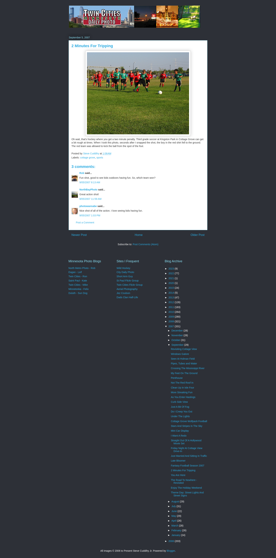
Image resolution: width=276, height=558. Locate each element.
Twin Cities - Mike (78, 284)
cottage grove (87, 157)
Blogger (171, 550)
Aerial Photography (127, 289)
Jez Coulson (123, 293)
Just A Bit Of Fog (180, 406)
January (176, 535)
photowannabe (88, 206)
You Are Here (178, 475)
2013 (171, 297)
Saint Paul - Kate (77, 280)
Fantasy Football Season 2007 (187, 465)
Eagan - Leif (75, 272)
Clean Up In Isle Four (182, 387)
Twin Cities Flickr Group (130, 284)
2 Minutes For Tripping (183, 470)
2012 (171, 302)
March (175, 525)
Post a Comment (85, 222)
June (174, 511)
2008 (171, 321)
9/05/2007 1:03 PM (89, 215)
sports (99, 157)
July (174, 506)
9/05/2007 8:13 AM (89, 182)
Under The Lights (180, 416)
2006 (171, 541)
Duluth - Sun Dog (77, 293)
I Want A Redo (179, 435)
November (177, 335)
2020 (171, 283)
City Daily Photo (125, 272)
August (175, 501)
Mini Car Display (180, 430)
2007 (171, 326)
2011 (171, 307)
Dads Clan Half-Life (127, 297)
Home (139, 235)
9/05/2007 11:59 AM (90, 199)
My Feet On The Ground (184, 373)
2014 (171, 292)
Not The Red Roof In (182, 382)
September (177, 344)
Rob (81, 173)
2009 (171, 316)
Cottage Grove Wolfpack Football (189, 421)
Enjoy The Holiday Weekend (186, 487)
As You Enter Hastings (183, 397)
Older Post (198, 235)
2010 (171, 312)
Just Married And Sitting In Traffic (189, 455)
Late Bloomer (178, 460)
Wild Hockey (123, 268)
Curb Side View (179, 401)
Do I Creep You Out (181, 411)
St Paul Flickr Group (128, 280)
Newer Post (79, 235)
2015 (171, 287)
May (174, 516)
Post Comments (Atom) (145, 244)
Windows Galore (180, 354)
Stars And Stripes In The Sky (186, 426)
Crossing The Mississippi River (188, 368)
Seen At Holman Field (183, 358)
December (177, 330)
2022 (171, 273)
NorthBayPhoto (88, 189)
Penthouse (177, 378)
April (174, 520)
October (176, 340)
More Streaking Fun (182, 392)
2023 (171, 268)
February (176, 530)
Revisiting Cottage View (184, 349)
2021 (171, 278)
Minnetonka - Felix (78, 289)
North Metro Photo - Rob (81, 268)
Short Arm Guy (125, 276)
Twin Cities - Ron (77, 276)
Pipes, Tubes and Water (184, 363)
